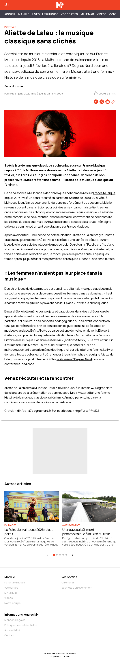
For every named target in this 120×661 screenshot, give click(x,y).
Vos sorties (69, 14)
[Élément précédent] (48, 555)
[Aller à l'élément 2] (57, 555)
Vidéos (101, 14)
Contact (9, 635)
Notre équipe (12, 603)
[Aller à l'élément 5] (66, 555)
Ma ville (9, 577)
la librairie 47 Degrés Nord (74, 359)
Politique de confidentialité (20, 625)
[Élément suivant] (72, 555)
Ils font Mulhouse (14, 582)
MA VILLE (23, 14)
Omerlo (66, 656)
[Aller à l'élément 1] (54, 555)
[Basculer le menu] (6, 5)
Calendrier (67, 582)
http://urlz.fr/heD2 (86, 411)
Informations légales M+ (21, 614)
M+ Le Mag (87, 14)
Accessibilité (12, 630)
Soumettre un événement (76, 587)
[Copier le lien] (113, 101)
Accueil (9, 14)
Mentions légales (14, 620)
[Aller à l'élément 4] (63, 555)
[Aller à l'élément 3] (60, 555)
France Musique (104, 193)
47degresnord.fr (39, 411)
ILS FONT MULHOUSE (45, 14)
